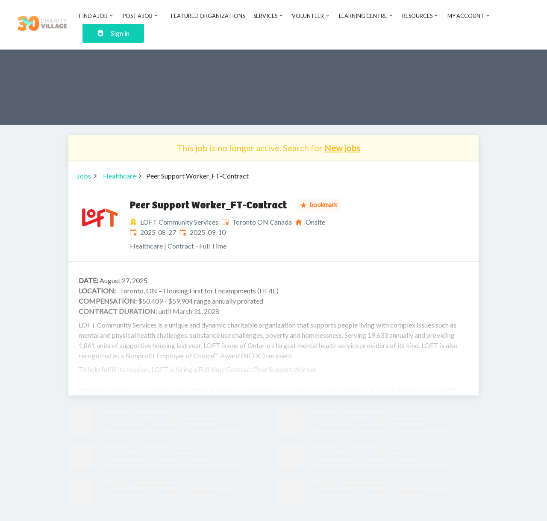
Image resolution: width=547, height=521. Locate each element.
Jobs (84, 176)
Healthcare (119, 176)
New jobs (342, 148)
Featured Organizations (208, 15)
